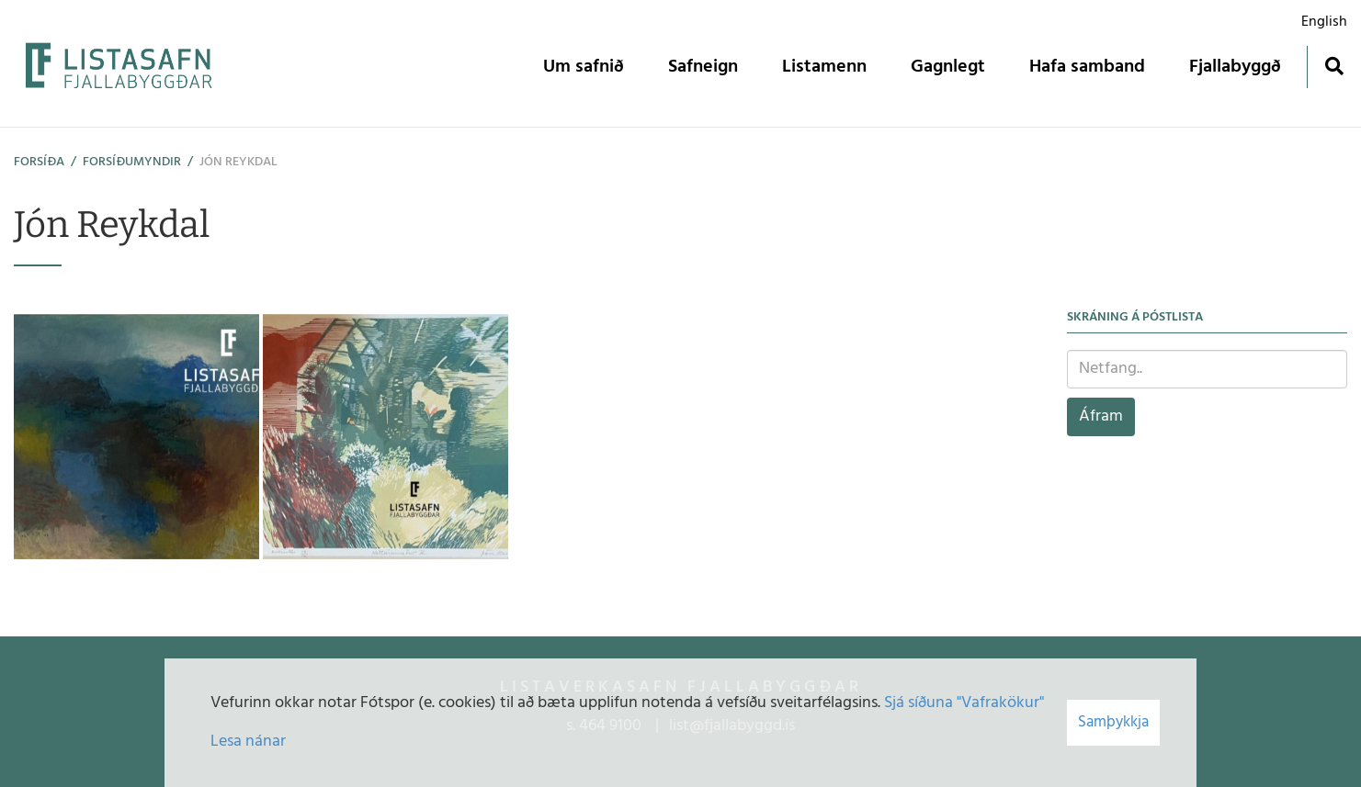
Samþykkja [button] (1113, 722)
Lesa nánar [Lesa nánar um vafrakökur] (248, 741)
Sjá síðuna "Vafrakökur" (964, 703)
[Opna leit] (1334, 66)
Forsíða (39, 162)
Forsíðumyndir (132, 162)
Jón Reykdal (238, 162)
